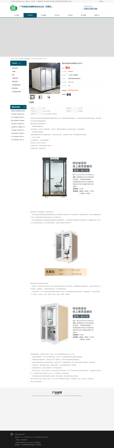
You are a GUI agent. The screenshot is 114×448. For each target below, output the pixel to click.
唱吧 (13, 74)
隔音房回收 (27, 58)
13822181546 (73, 90)
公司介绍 (56, 15)
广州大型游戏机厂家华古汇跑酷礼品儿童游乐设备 (18, 139)
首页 (17, 58)
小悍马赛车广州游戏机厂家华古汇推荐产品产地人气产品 (18, 123)
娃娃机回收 (15, 68)
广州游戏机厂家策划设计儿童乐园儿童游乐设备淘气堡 (18, 130)
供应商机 (30, 15)
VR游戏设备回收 (16, 91)
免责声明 (28, 444)
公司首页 (16, 15)
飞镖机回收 (15, 78)
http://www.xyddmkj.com (36, 381)
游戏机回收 (15, 81)
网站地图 (39, 444)
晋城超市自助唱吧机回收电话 (18, 111)
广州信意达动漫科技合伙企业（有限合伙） (24, 442)
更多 (25, 107)
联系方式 (96, 15)
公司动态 (70, 15)
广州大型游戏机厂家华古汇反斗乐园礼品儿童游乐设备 (18, 136)
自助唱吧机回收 (16, 85)
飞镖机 (14, 71)
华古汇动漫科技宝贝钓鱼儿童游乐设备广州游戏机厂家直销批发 (18, 117)
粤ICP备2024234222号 (30, 437)
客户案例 (83, 15)
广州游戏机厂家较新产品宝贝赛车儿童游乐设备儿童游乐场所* (18, 114)
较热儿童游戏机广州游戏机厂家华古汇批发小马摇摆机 (18, 120)
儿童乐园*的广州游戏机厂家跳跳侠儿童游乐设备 (18, 127)
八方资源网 (23, 444)
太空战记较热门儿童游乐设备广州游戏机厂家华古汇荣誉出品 (18, 133)
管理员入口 (33, 444)
